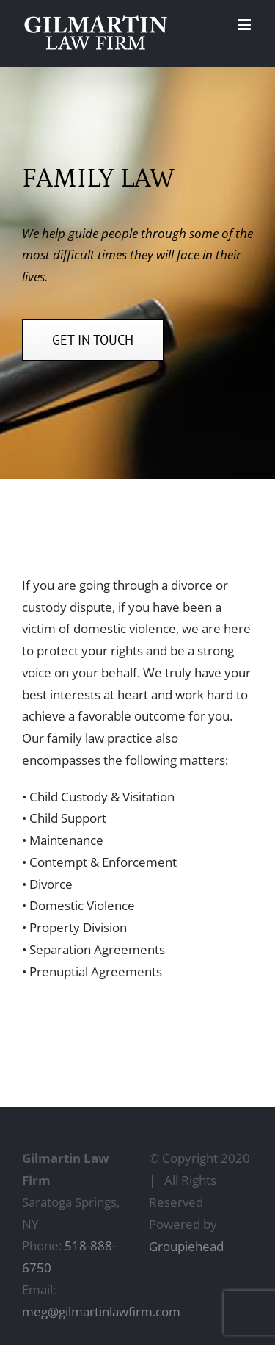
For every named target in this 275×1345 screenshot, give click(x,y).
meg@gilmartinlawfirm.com (101, 1311)
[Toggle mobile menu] (245, 24)
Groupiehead (186, 1246)
